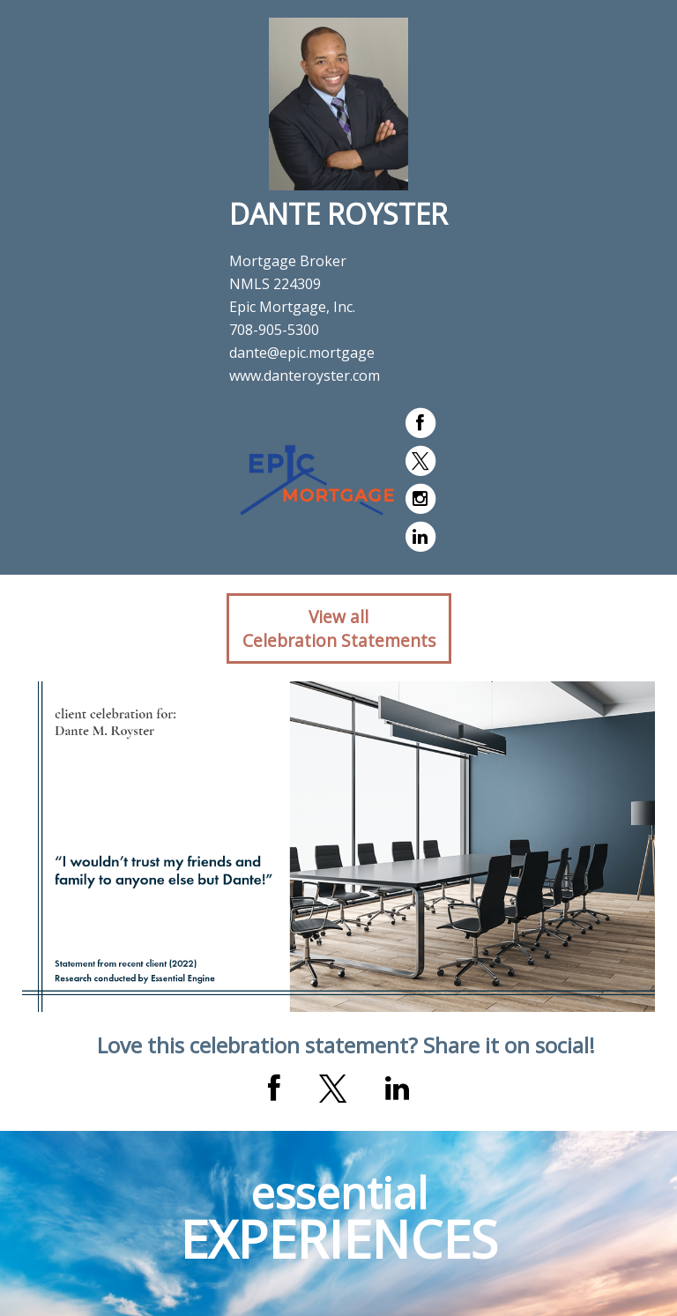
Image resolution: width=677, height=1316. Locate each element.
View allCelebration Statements (338, 628)
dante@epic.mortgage (302, 352)
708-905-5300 (274, 329)
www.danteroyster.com (304, 375)
